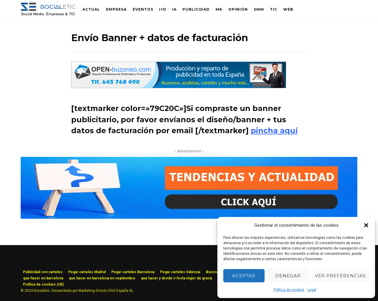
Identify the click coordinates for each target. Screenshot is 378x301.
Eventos (143, 9)
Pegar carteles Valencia (180, 272)
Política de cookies (288, 290)
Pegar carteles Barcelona (132, 272)
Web (288, 9)
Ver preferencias (340, 276)
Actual (91, 9)
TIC (273, 9)
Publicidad (196, 9)
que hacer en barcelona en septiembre (102, 278)
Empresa (116, 9)
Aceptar (243, 276)
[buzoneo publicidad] (178, 86)
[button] (366, 225)
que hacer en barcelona (43, 278)
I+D (162, 9)
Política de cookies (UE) (43, 284)
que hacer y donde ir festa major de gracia (176, 278)
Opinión (238, 9)
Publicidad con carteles (43, 272)
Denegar (288, 276)
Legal (311, 290)
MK (219, 9)
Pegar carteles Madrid (87, 272)
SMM (259, 9)
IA (174, 9)
